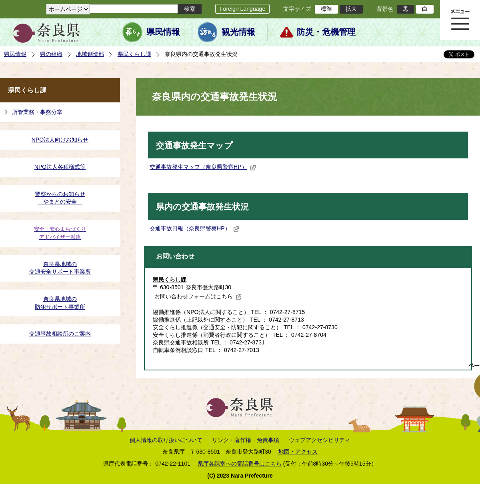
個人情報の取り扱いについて (166, 440)
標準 (326, 9)
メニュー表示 (460, 20)
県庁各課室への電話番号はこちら (240, 463)
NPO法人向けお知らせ (60, 139)
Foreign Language (242, 9)
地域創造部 (90, 54)
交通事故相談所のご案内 (60, 333)
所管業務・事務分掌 (37, 112)
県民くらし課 (134, 54)
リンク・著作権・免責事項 (245, 440)
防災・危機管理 (326, 32)
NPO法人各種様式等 (60, 167)
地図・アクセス (298, 451)
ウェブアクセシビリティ (319, 440)
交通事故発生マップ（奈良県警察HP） (203, 167)
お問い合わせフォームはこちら (198, 296)
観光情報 (238, 32)
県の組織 (51, 54)
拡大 (351, 9)
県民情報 (163, 32)
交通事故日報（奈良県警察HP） (194, 228)
